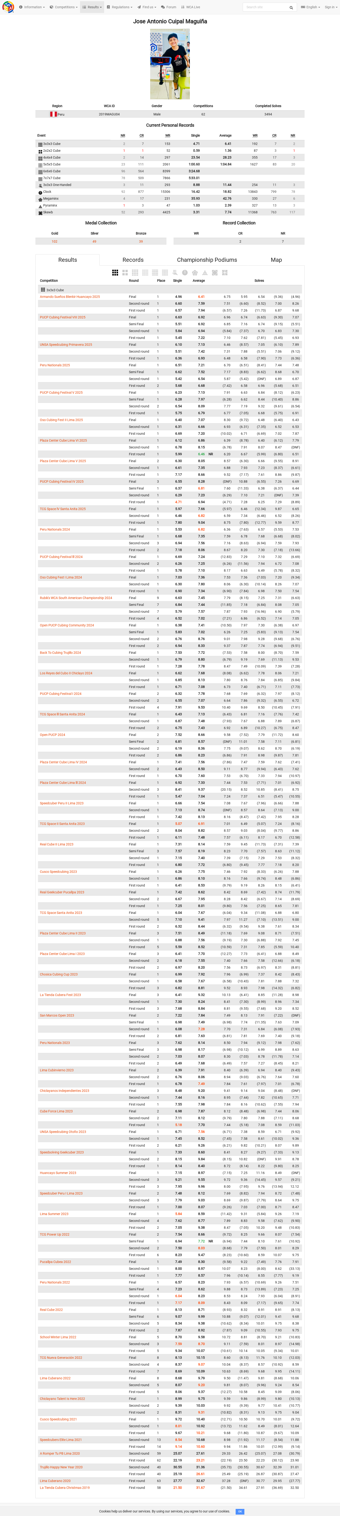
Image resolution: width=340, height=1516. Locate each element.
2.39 (228, 205)
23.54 (195, 157)
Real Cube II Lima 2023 (56, 844)
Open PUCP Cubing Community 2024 (67, 625)
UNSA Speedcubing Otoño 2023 (63, 1132)
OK (240, 1511)
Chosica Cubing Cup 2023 (59, 974)
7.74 (228, 212)
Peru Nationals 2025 (55, 365)
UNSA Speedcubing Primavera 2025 (66, 344)
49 (94, 241)
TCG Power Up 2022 (54, 1234)
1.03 (196, 205)
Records (133, 260)
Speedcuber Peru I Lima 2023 (61, 1193)
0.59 (196, 150)
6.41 (228, 144)
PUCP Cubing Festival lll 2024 (61, 557)
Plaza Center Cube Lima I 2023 (62, 954)
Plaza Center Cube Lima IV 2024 (63, 762)
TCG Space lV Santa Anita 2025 (63, 509)
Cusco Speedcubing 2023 (58, 872)
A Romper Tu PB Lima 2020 (60, 1453)
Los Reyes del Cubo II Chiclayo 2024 (66, 673)
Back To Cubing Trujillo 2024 (60, 653)
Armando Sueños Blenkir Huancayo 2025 (70, 297)
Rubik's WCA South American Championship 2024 (76, 598)
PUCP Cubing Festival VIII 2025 (62, 317)
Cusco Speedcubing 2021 (58, 1419)
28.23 (227, 157)
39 (141, 241)
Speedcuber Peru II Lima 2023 (62, 803)
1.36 (228, 150)
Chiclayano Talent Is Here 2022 (62, 1399)
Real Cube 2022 (51, 1310)
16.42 (195, 192)
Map (276, 260)
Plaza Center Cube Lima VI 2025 (63, 440)
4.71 (196, 144)
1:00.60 (194, 164)
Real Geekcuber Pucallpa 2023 (62, 892)
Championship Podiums (207, 260)
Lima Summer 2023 (54, 1214)
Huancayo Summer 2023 (58, 1173)
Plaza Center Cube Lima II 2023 (63, 933)
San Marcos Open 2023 (57, 1015)
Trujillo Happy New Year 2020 (61, 1467)
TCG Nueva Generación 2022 (61, 1358)
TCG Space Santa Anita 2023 (61, 913)
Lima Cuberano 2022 (55, 1378)
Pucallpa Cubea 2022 (55, 1262)
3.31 (196, 212)
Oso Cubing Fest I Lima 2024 (61, 577)
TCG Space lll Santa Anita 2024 (62, 714)
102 (54, 241)
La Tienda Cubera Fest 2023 (60, 995)
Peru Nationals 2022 (55, 1282)
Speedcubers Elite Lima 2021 (61, 1440)
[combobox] (270, 7)
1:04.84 (225, 164)
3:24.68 (194, 171)
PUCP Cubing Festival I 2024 (60, 694)
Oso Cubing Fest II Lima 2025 (61, 420)
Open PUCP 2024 (52, 735)
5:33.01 (194, 178)
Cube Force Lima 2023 (56, 1111)
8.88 (196, 185)
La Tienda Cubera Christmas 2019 (65, 1488)
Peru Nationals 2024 (55, 529)
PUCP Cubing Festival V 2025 (61, 392)
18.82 (227, 192)
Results (67, 260)
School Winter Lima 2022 (58, 1337)
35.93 (195, 198)
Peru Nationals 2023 (55, 1043)
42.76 (227, 198)
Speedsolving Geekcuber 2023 (62, 1152)
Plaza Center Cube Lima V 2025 (63, 461)
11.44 (227, 185)
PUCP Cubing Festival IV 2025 (62, 481)
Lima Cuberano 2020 (55, 1481)
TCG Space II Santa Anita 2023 (62, 824)
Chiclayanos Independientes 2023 (64, 1091)
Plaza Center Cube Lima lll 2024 (63, 783)
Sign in (331, 7)
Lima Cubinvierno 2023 (57, 1070)
